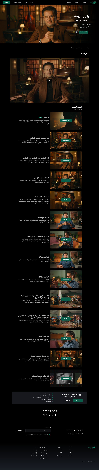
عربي (26, 2)
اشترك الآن (19, 430)
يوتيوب (34, 453)
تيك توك (44, 453)
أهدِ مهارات (67, 400)
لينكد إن (34, 456)
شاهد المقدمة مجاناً (66, 120)
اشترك (6, 2)
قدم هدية (69, 2)
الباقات (76, 2)
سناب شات (43, 458)
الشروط (60, 450)
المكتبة (84, 2)
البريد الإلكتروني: (47, 427)
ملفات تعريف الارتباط (59, 456)
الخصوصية (60, 452)
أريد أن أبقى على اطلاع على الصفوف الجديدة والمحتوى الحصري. (37, 434)
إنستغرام (44, 450)
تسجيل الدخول (17, 2)
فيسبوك (44, 456)
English (31, 2)
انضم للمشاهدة (66, 140)
